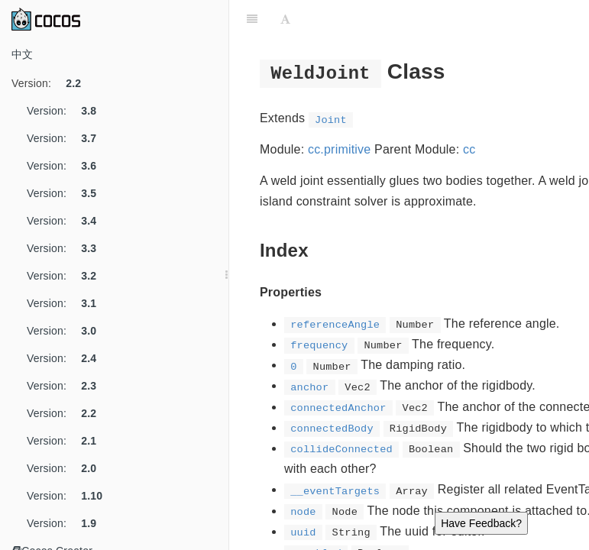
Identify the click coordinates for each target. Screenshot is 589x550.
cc (469, 149)
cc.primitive (339, 149)
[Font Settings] (285, 19)
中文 (22, 54)
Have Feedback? (481, 523)
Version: (51, 83)
